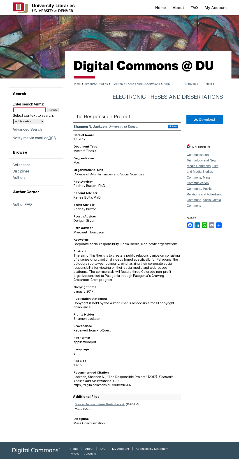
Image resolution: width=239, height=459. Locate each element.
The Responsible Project (102, 116)
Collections (21, 165)
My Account (120, 448)
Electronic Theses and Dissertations (136, 84)
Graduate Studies (96, 84)
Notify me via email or (34, 138)
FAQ (103, 448)
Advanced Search (27, 129)
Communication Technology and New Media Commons (201, 160)
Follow (173, 126)
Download (204, 119)
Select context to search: (33, 115)
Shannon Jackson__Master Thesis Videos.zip (100, 404)
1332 (167, 84)
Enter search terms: (28, 104)
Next (209, 83)
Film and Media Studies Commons (202, 171)
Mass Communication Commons (199, 183)
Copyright (90, 453)
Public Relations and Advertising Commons (205, 194)
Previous (192, 83)
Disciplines (21, 171)
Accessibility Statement (152, 448)
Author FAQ (22, 204)
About (89, 448)
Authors (19, 177)
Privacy (74, 453)
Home (77, 84)
